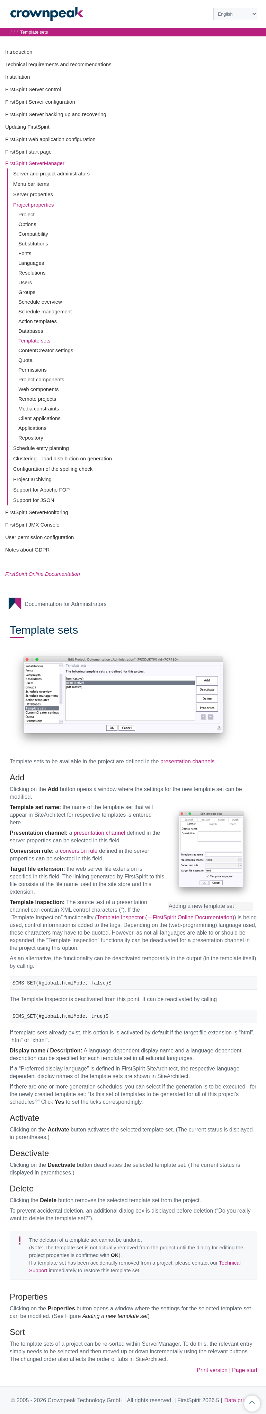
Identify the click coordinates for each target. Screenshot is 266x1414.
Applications (32, 428)
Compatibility (33, 234)
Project (26, 214)
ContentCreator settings (45, 350)
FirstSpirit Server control (33, 89)
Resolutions (31, 273)
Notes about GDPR (27, 550)
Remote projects (37, 399)
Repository (30, 438)
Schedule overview (40, 302)
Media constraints (38, 408)
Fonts (25, 253)
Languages (31, 263)
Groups (26, 292)
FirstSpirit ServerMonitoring (36, 512)
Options (27, 224)
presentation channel (99, 833)
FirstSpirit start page (28, 152)
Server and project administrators (51, 173)
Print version (212, 1370)
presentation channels (187, 761)
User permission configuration (39, 537)
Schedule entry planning (41, 448)
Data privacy (239, 1400)
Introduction (18, 52)
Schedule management (45, 311)
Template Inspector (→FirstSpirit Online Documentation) (165, 917)
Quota (25, 360)
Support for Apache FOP (41, 490)
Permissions (32, 370)
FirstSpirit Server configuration (40, 102)
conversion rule (79, 851)
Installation (17, 77)
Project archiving (32, 479)
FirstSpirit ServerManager (34, 163)
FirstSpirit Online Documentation (42, 574)
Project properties (33, 205)
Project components (41, 379)
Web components (38, 389)
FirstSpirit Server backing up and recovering (55, 114)
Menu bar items (31, 184)
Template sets (34, 341)
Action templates (37, 321)
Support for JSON (33, 500)
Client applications (39, 418)
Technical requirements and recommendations (58, 64)
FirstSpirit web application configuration (50, 139)
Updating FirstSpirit (27, 127)
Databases (30, 331)
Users (25, 282)
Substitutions (33, 243)
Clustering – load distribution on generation (62, 458)
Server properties (33, 194)
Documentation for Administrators (66, 604)
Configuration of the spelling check (52, 469)
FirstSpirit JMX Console (32, 525)
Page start (244, 1370)
